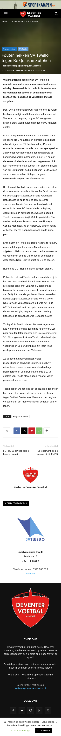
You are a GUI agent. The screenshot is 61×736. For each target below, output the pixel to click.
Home (4, 21)
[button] (5, 13)
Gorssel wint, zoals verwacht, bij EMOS (47, 452)
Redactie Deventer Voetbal (18, 70)
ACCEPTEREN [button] (43, 730)
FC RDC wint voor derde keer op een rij (16, 452)
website (30, 573)
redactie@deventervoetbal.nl (30, 688)
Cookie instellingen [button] (21, 730)
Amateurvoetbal (17, 21)
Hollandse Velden (42, 667)
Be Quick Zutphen (20, 416)
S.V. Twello (33, 21)
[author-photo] (30, 482)
